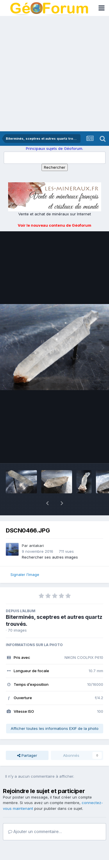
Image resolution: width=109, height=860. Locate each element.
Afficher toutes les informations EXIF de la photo (55, 713)
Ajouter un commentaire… (35, 816)
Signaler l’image (24, 559)
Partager (27, 740)
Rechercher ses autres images (50, 542)
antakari (36, 530)
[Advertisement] (54, 74)
